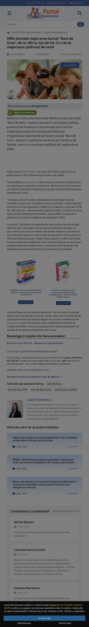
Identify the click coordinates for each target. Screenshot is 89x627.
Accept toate (44, 618)
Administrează (24, 623)
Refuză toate (65, 623)
